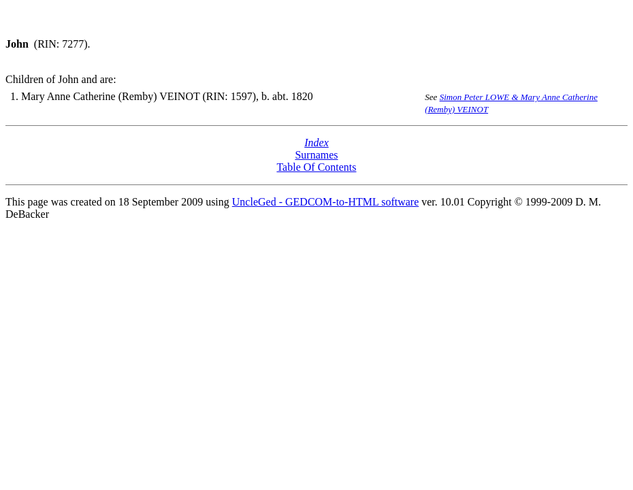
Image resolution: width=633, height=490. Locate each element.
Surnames (316, 155)
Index (316, 142)
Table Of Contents (316, 167)
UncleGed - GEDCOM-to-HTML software (325, 202)
